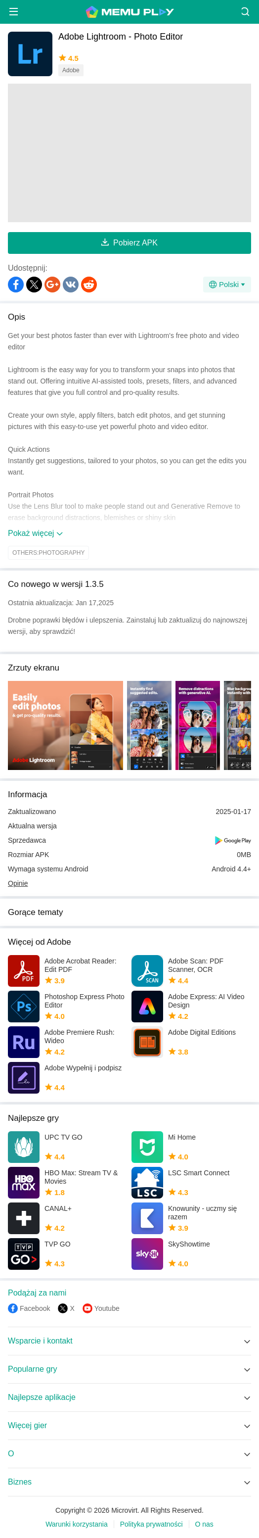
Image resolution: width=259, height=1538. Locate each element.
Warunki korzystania (76, 1524)
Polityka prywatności (151, 1524)
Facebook (35, 1308)
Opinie (18, 883)
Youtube (107, 1308)
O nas (204, 1524)
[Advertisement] (129, 153)
